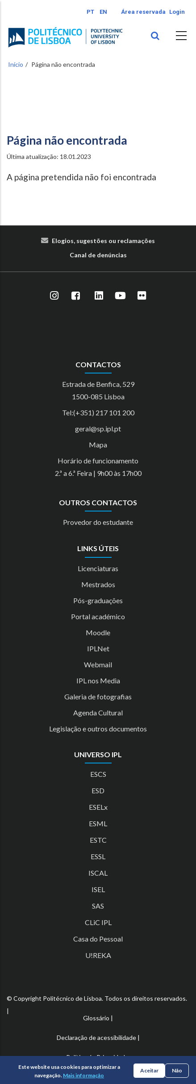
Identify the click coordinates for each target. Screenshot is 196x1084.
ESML (98, 823)
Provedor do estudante (98, 522)
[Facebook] (76, 296)
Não (177, 1070)
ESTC (98, 840)
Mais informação (83, 1075)
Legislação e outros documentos (98, 728)
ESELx (98, 807)
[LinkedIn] (99, 296)
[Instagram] (54, 296)
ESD (98, 790)
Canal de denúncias (98, 255)
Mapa (98, 444)
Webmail (98, 664)
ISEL (98, 889)
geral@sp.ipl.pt (98, 428)
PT (90, 11)
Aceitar (149, 1070)
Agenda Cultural (98, 712)
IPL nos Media (98, 680)
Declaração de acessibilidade (96, 1037)
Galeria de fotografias (98, 696)
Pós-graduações (98, 600)
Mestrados (98, 584)
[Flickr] (142, 296)
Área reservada (143, 11)
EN (103, 11)
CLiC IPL (98, 922)
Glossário (96, 1018)
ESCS (98, 774)
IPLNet (98, 648)
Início (15, 64)
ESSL (98, 856)
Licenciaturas (98, 568)
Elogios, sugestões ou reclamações (103, 240)
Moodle (98, 632)
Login (177, 11)
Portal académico (98, 616)
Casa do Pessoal (98, 938)
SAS (98, 905)
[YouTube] (120, 296)
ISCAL (98, 873)
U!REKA (98, 955)
